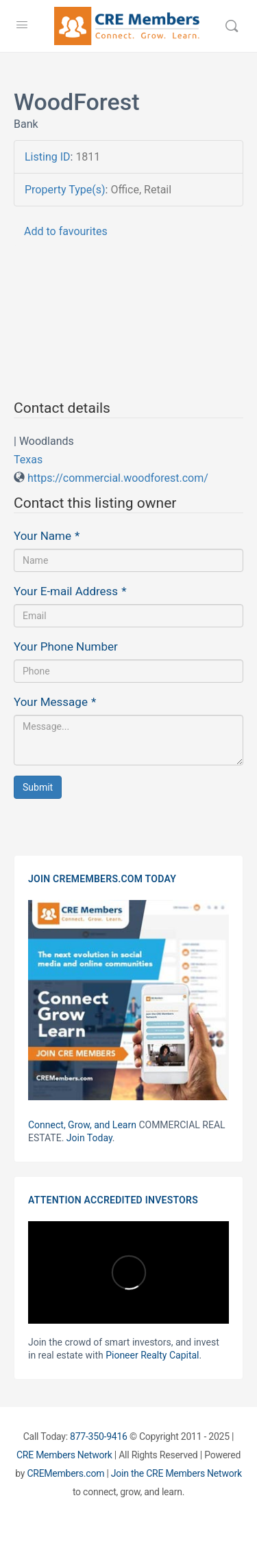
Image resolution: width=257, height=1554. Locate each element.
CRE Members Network (64, 1454)
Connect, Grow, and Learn (82, 1124)
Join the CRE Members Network (176, 1473)
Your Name (46, 536)
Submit (38, 787)
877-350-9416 (98, 1436)
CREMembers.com (65, 1473)
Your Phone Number (66, 646)
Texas (28, 459)
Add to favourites (66, 231)
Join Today (89, 1137)
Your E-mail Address (70, 591)
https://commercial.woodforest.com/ (117, 478)
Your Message (55, 702)
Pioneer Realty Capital (152, 1355)
